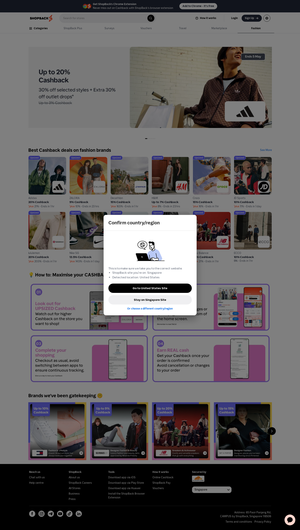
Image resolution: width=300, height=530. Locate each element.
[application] (290, 520)
